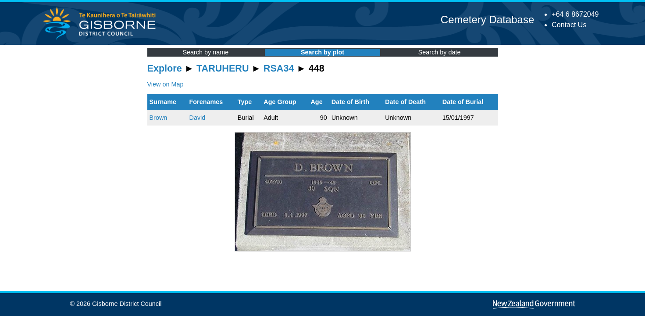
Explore (164, 68)
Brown (158, 117)
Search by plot (322, 52)
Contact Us (569, 25)
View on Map (165, 84)
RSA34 (279, 68)
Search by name (205, 52)
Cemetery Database (487, 19)
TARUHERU (222, 68)
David (197, 117)
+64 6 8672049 (575, 14)
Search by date (439, 52)
